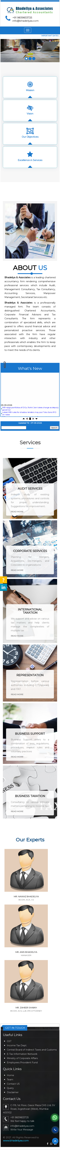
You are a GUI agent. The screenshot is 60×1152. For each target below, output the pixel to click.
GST (9, 1041)
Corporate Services (30, 551)
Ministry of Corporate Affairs (22, 1058)
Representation (30, 675)
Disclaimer (13, 1092)
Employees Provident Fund (22, 1062)
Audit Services (30, 488)
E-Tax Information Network (22, 1054)
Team (10, 1079)
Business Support (30, 733)
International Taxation (30, 611)
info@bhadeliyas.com (25, 20)
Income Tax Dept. (17, 1045)
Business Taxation (30, 796)
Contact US (13, 1083)
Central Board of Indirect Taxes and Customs (32, 1049)
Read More (17, 511)
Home (10, 1075)
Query (10, 1088)
